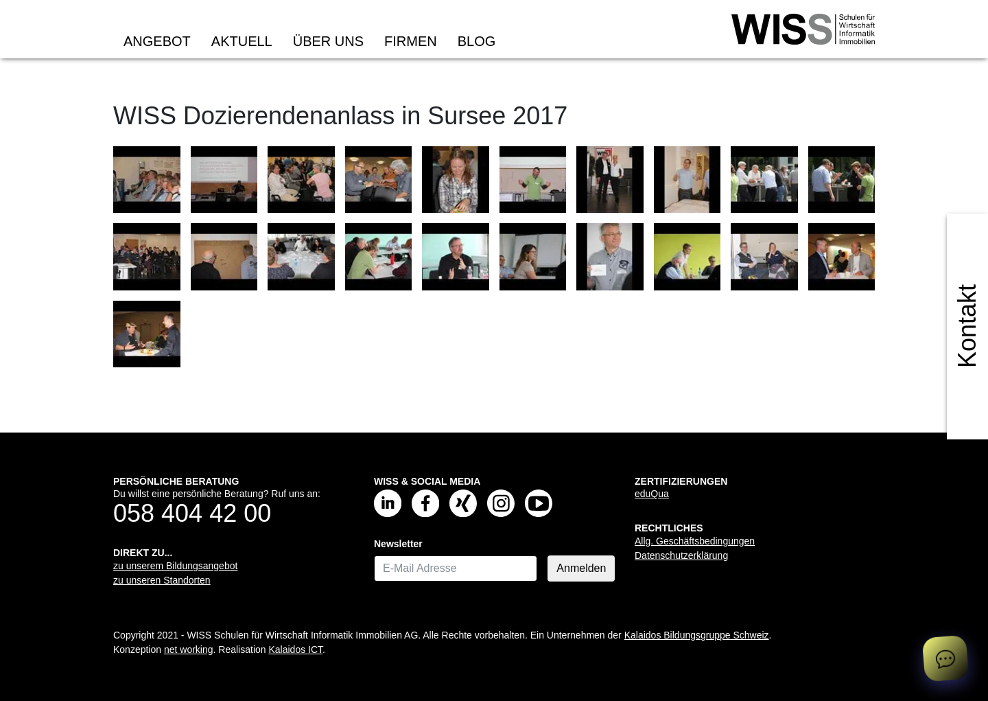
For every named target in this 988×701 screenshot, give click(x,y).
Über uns (328, 41)
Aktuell (241, 41)
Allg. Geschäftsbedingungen (695, 541)
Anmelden (581, 568)
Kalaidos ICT (295, 649)
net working (188, 649)
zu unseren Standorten (162, 580)
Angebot (157, 41)
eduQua (652, 493)
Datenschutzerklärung (681, 555)
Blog (477, 41)
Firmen (410, 41)
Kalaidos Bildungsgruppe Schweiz (696, 635)
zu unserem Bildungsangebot (175, 565)
